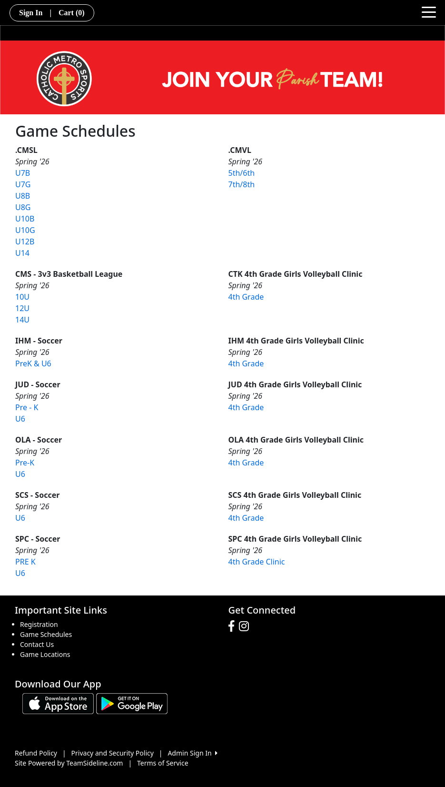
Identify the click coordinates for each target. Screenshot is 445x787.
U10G (25, 230)
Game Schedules (46, 634)
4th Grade (246, 297)
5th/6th (241, 173)
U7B (22, 173)
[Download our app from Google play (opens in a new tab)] (132, 702)
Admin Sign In (192, 752)
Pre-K (24, 462)
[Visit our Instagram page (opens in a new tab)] (246, 626)
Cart (72, 13)
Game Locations (45, 654)
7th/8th (241, 184)
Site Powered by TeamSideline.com (69, 762)
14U (22, 319)
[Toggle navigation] (429, 11)
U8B (22, 196)
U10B (24, 218)
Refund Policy (36, 752)
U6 (20, 419)
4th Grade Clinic (256, 561)
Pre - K (26, 407)
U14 (22, 253)
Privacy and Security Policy (112, 752)
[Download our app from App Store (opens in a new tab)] (58, 702)
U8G (23, 207)
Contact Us (37, 644)
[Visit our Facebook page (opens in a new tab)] (233, 626)
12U (22, 308)
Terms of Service (162, 762)
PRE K (25, 561)
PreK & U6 (33, 363)
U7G (23, 184)
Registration (39, 624)
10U (22, 297)
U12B (24, 241)
